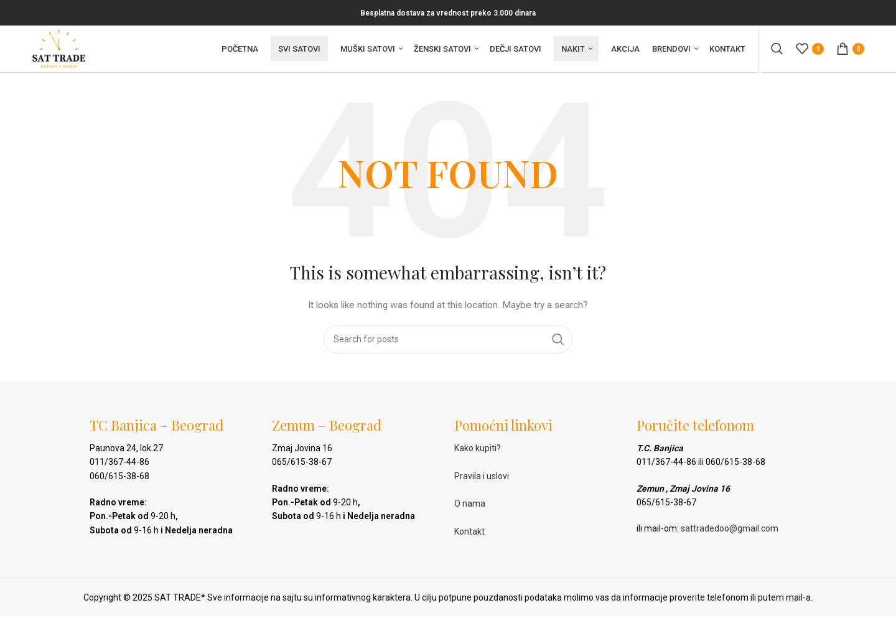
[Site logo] (61, 50)
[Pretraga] (777, 51)
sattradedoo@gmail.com (729, 533)
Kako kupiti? (477, 452)
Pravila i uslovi (481, 480)
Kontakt (469, 536)
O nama (469, 508)
